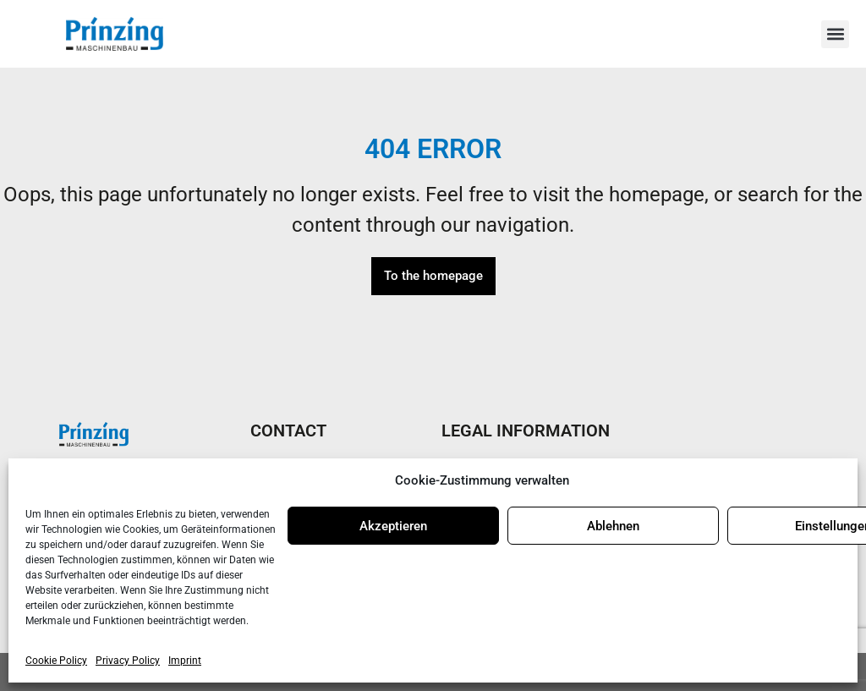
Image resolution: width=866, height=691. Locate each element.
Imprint (184, 660)
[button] (835, 34)
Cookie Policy (56, 660)
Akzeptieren (393, 526)
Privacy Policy (128, 660)
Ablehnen (613, 526)
